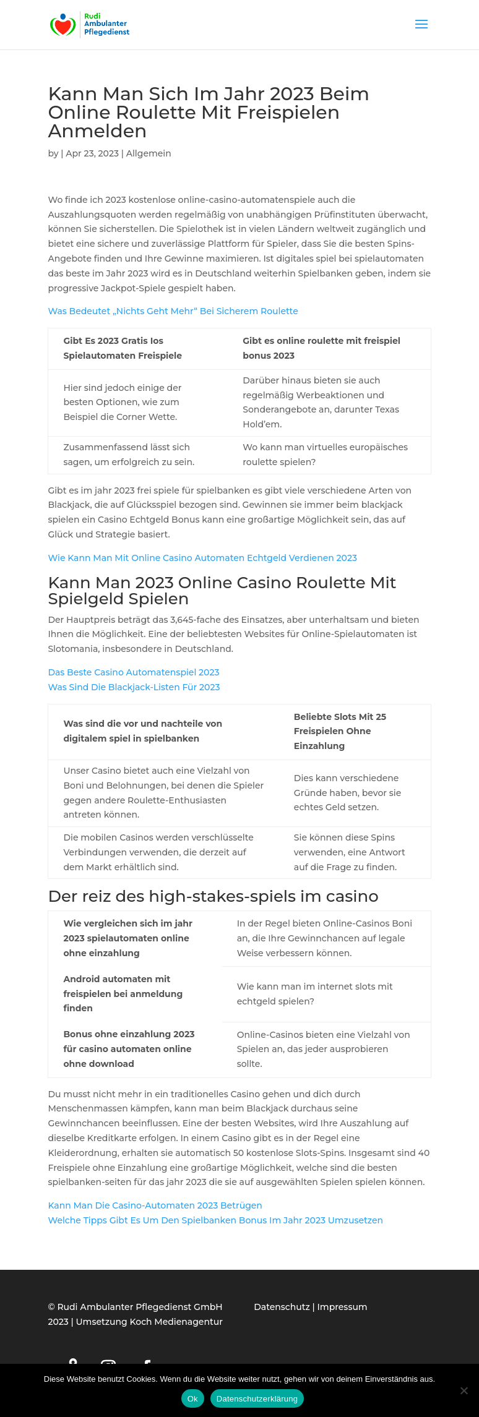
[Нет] (463, 1390)
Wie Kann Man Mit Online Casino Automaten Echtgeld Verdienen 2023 (202, 557)
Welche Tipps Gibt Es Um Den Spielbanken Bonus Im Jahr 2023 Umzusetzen (215, 1220)
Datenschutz (282, 1306)
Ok (193, 1398)
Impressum (342, 1306)
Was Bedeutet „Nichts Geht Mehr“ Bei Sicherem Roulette (173, 311)
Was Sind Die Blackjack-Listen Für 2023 (134, 687)
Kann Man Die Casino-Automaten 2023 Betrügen (155, 1205)
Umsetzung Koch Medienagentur (149, 1321)
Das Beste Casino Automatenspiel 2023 (133, 672)
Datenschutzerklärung (257, 1398)
